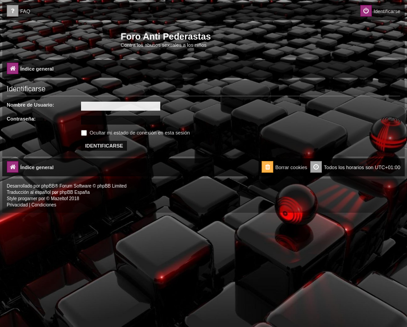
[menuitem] (18, 11)
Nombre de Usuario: (30, 105)
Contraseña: (21, 118)
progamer (27, 198)
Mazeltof (59, 198)
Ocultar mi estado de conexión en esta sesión (135, 132)
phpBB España (74, 192)
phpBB (48, 186)
